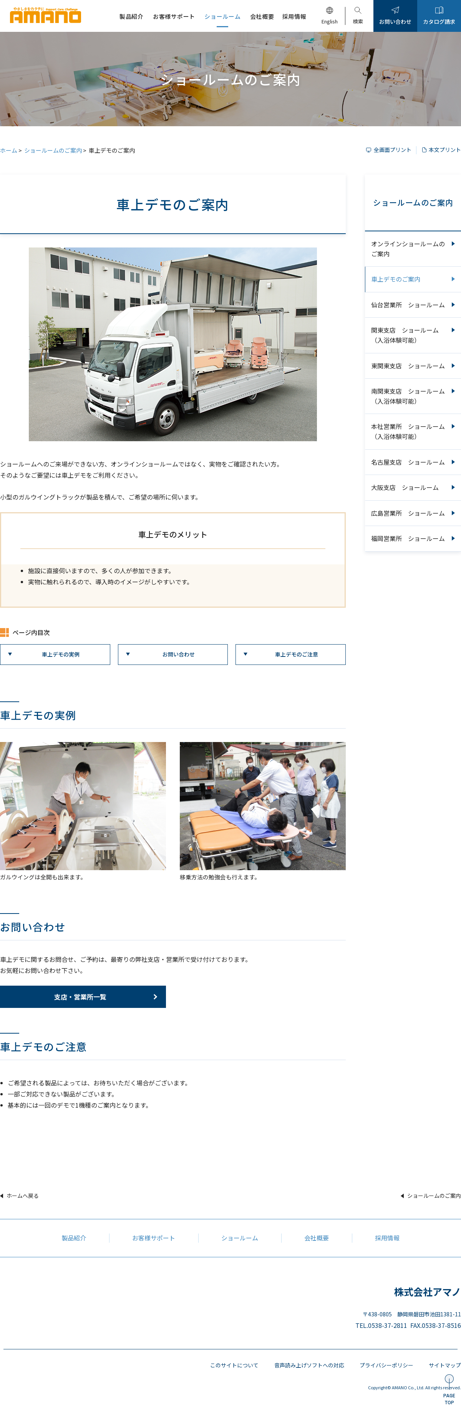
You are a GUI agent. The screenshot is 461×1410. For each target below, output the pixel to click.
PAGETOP (449, 1399)
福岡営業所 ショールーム (408, 538)
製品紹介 (73, 1237)
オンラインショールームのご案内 (408, 248)
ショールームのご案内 (53, 150)
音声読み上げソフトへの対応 (302, 1365)
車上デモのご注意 (296, 654)
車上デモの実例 (61, 654)
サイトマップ (445, 1365)
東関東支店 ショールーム (408, 365)
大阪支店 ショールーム (405, 487)
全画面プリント (392, 149)
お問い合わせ (179, 654)
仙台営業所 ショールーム (408, 304)
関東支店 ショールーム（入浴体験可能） (405, 335)
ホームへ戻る (23, 1195)
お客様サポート (153, 1237)
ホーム (8, 150)
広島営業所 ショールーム (408, 513)
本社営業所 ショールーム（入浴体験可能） (408, 431)
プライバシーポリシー (383, 1365)
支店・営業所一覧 (80, 996)
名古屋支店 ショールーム (408, 462)
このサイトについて (223, 1365)
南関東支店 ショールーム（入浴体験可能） (408, 396)
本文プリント (445, 149)
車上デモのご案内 (395, 279)
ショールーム (239, 1237)
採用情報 (387, 1237)
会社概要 (316, 1237)
